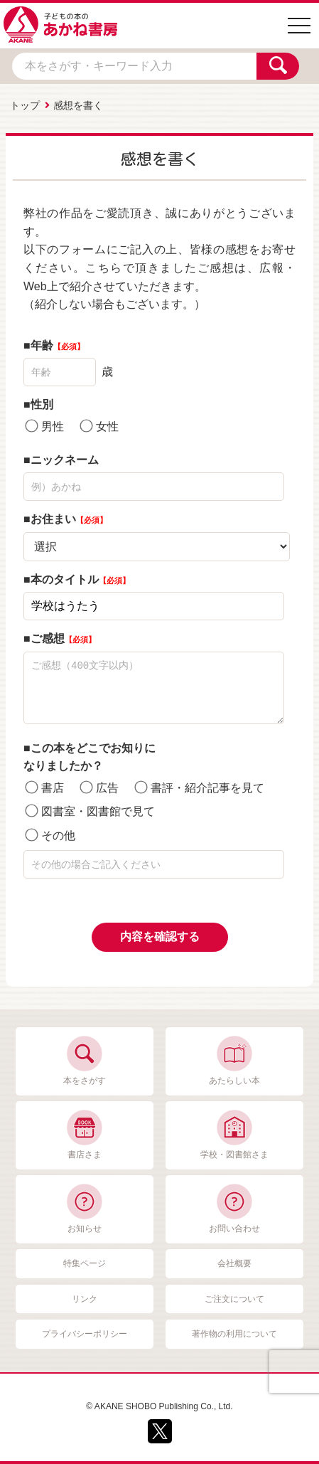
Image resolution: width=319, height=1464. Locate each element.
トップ (25, 105)
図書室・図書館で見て (89, 811)
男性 (44, 426)
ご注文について (234, 1299)
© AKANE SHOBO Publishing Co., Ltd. (159, 1406)
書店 (44, 787)
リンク (84, 1299)
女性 (99, 426)
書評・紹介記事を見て (199, 787)
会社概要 (234, 1263)
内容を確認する (160, 936)
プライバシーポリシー (84, 1334)
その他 (50, 835)
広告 (99, 787)
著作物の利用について (234, 1334)
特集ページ (84, 1263)
